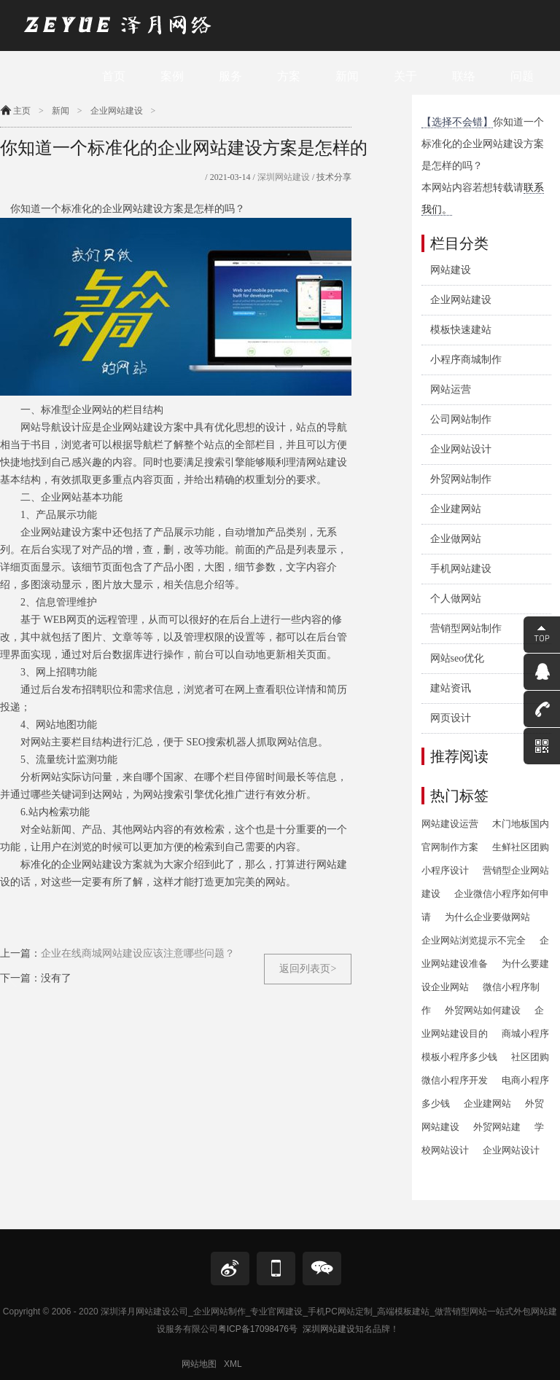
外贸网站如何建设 (483, 1010)
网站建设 (450, 269)
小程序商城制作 (466, 359)
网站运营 (450, 389)
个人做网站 (455, 598)
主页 (22, 111)
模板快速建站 (460, 329)
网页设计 (450, 718)
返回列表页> (307, 968)
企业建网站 (455, 508)
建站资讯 (450, 688)
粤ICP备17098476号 (258, 1329)
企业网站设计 (460, 449)
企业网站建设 (116, 111)
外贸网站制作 (460, 479)
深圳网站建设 (282, 177)
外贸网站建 (497, 1126)
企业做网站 (455, 538)
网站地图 (199, 1364)
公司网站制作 (460, 419)
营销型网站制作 (466, 628)
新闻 (60, 111)
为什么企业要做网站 (487, 916)
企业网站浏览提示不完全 (473, 940)
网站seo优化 (457, 658)
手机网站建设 (460, 568)
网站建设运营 (449, 823)
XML (233, 1364)
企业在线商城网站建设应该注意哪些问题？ (138, 953)
